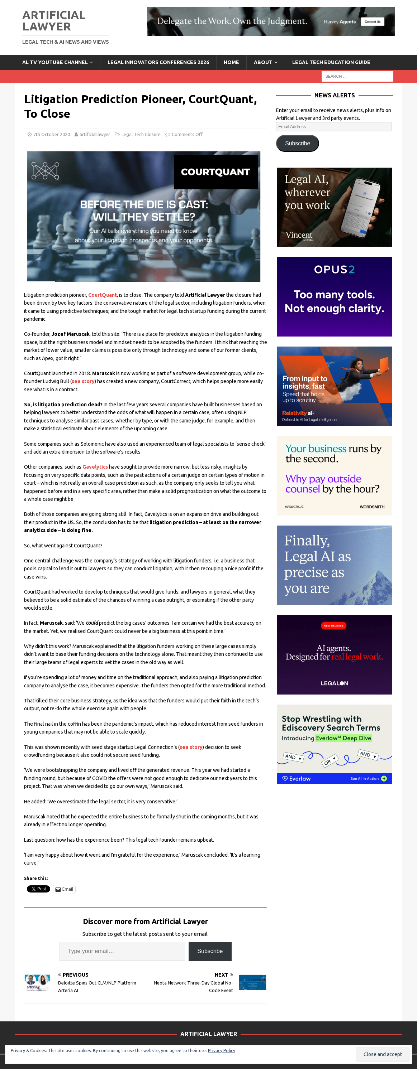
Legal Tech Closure (141, 134)
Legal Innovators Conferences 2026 (158, 62)
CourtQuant (102, 295)
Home (231, 62)
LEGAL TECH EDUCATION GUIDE (331, 62)
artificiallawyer (95, 134)
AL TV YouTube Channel (55, 62)
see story (83, 381)
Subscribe (210, 951)
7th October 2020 (51, 134)
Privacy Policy (221, 1050)
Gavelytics (95, 467)
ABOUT (263, 62)
